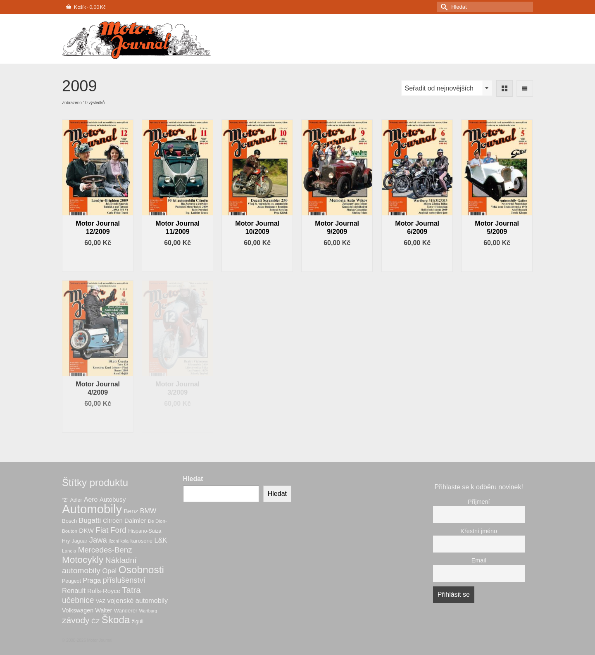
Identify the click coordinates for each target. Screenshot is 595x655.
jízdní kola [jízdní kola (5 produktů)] (119, 540)
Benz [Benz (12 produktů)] (131, 510)
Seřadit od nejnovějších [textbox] (439, 88)
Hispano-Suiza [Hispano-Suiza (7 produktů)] (144, 531)
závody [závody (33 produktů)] (76, 620)
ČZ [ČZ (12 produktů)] (95, 620)
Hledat (193, 478)
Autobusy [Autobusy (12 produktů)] (113, 499)
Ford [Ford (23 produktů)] (118, 530)
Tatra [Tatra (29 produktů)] (131, 590)
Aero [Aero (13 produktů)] (91, 499)
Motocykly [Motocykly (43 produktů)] (82, 560)
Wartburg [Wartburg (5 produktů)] (148, 610)
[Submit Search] (443, 7)
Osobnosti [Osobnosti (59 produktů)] (141, 569)
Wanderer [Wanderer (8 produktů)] (126, 610)
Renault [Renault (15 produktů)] (74, 590)
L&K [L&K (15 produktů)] (160, 540)
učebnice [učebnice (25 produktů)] (78, 600)
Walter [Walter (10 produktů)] (103, 610)
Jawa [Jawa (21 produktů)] (98, 540)
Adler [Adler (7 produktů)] (76, 500)
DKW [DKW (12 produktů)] (86, 530)
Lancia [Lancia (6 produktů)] (69, 550)
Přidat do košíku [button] (98, 260)
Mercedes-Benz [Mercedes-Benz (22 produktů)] (105, 549)
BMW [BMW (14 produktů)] (148, 510)
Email (478, 560)
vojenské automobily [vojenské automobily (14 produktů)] (137, 600)
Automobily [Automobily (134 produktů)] (92, 509)
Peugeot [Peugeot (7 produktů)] (71, 581)
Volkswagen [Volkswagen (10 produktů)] (77, 610)
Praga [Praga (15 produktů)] (92, 580)
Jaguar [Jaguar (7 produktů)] (80, 541)
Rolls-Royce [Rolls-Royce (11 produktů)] (103, 591)
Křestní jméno (478, 531)
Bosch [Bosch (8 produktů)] (69, 521)
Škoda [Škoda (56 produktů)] (116, 619)
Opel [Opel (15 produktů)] (109, 570)
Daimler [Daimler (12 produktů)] (135, 520)
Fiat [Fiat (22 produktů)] (101, 530)
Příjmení (479, 501)
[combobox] (446, 88)
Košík (85, 7)
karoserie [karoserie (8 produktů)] (141, 541)
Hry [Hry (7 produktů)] (66, 541)
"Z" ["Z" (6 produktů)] (65, 500)
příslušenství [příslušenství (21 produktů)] (124, 580)
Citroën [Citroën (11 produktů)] (113, 520)
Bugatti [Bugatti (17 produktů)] (90, 520)
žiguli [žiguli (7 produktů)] (137, 621)
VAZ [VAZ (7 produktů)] (100, 601)
